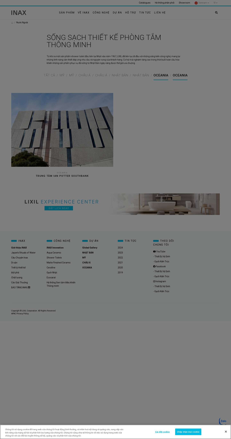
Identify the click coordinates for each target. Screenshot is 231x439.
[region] (115, 432)
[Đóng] (225, 431)
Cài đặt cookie (162, 431)
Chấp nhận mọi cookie (188, 431)
